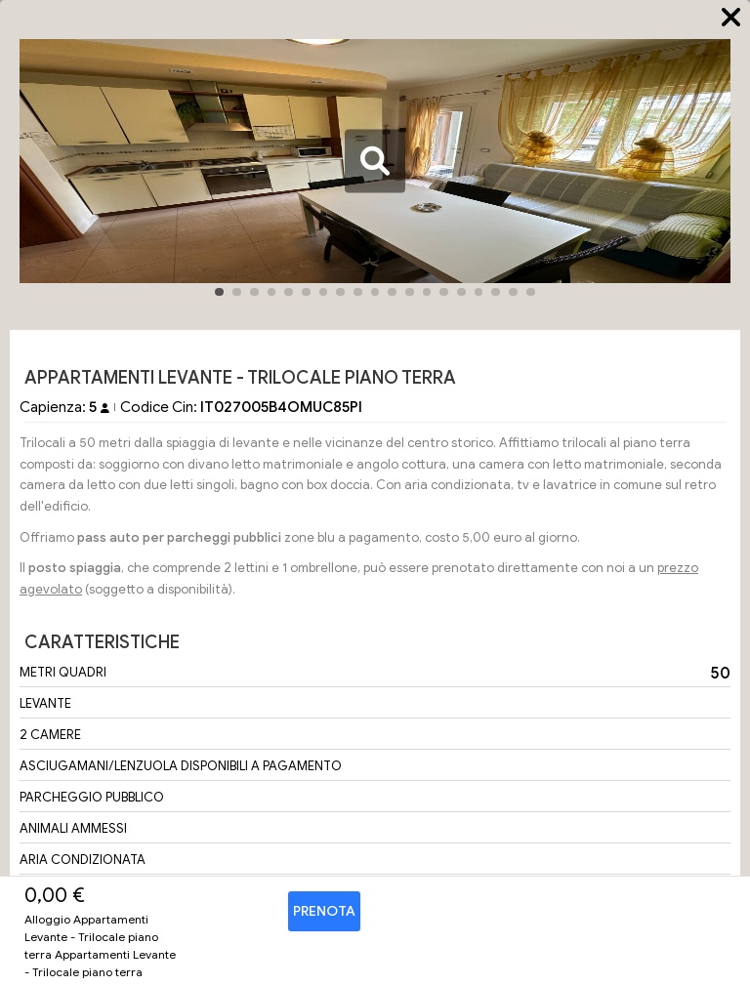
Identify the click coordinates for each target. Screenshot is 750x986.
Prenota (324, 911)
